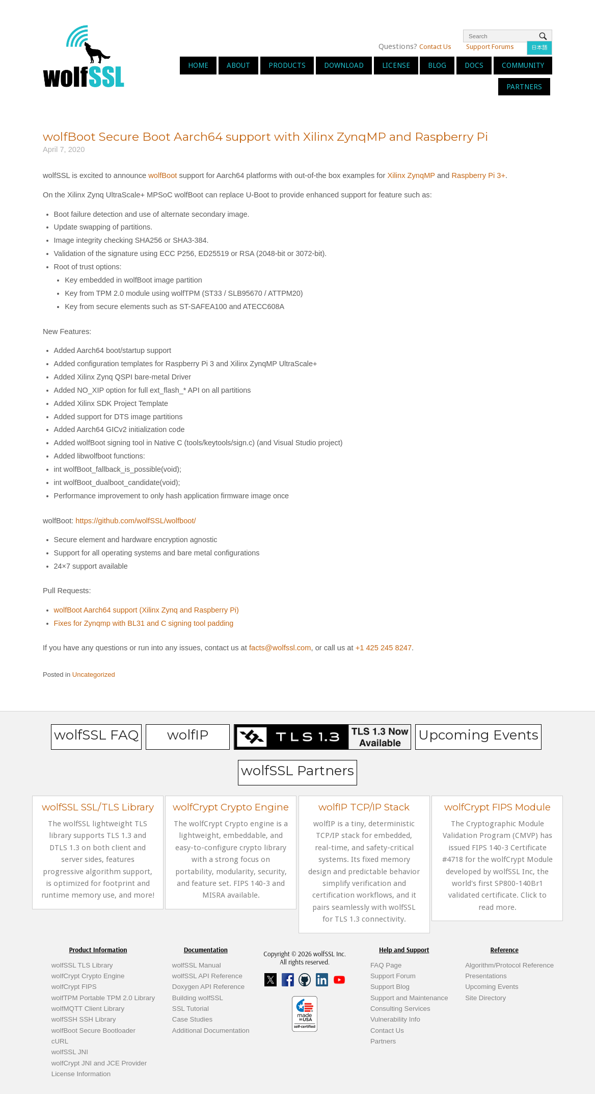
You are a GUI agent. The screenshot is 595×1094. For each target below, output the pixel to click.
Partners (524, 87)
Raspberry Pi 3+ (478, 175)
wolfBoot (162, 175)
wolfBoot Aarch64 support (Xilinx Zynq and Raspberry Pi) (146, 610)
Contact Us (435, 46)
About (238, 65)
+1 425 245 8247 (383, 648)
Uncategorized (93, 674)
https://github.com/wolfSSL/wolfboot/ (135, 521)
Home (198, 65)
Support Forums (490, 46)
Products (287, 65)
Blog (437, 65)
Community (523, 65)
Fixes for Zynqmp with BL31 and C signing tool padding (144, 623)
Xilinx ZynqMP (411, 175)
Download (344, 65)
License (396, 65)
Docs (474, 65)
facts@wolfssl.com (279, 648)
